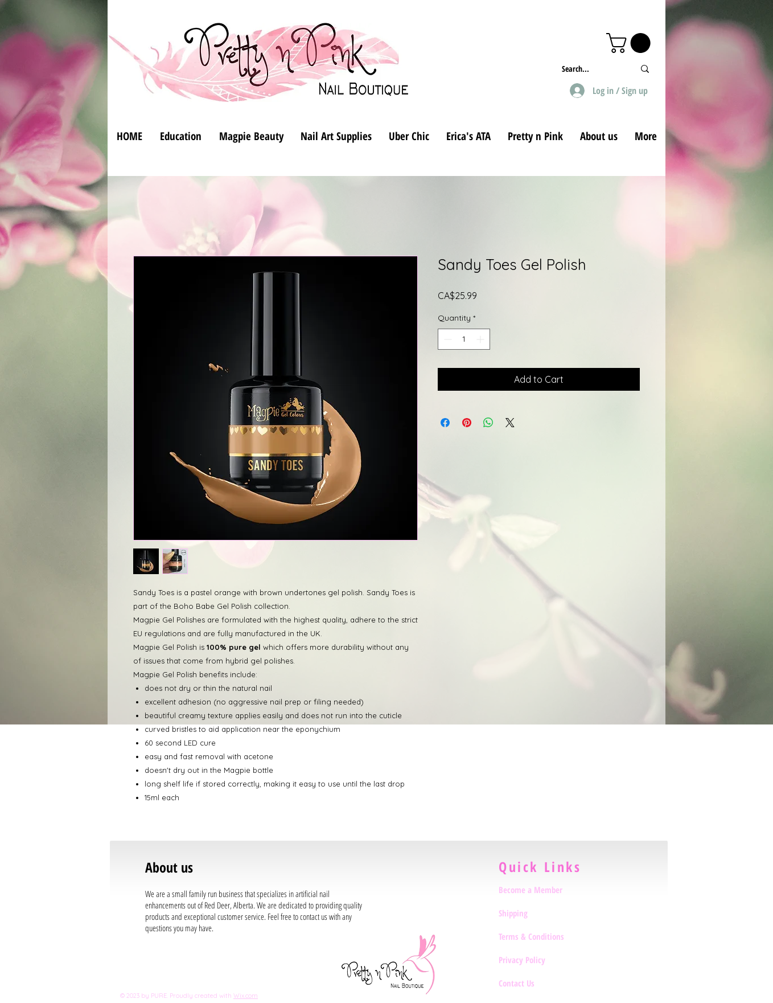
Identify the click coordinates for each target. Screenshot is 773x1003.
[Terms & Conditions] (539, 936)
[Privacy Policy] (539, 959)
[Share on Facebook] (445, 422)
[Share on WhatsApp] (488, 422)
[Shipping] (539, 913)
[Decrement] (446, 339)
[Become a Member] (539, 889)
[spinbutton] (464, 339)
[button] (630, 43)
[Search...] (589, 68)
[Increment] (481, 339)
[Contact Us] (539, 983)
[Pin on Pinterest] (467, 422)
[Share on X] (510, 422)
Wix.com (245, 996)
